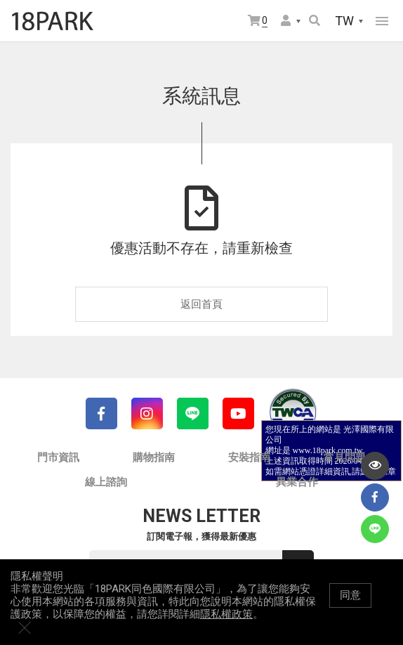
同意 (350, 609)
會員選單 (286, 20)
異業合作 (297, 482)
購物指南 (154, 457)
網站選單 (382, 21)
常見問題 (345, 457)
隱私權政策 (226, 628)
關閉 (385, 609)
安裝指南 (249, 457)
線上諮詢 (106, 482)
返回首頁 (201, 304)
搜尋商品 (314, 20)
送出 (298, 566)
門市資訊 (58, 457)
